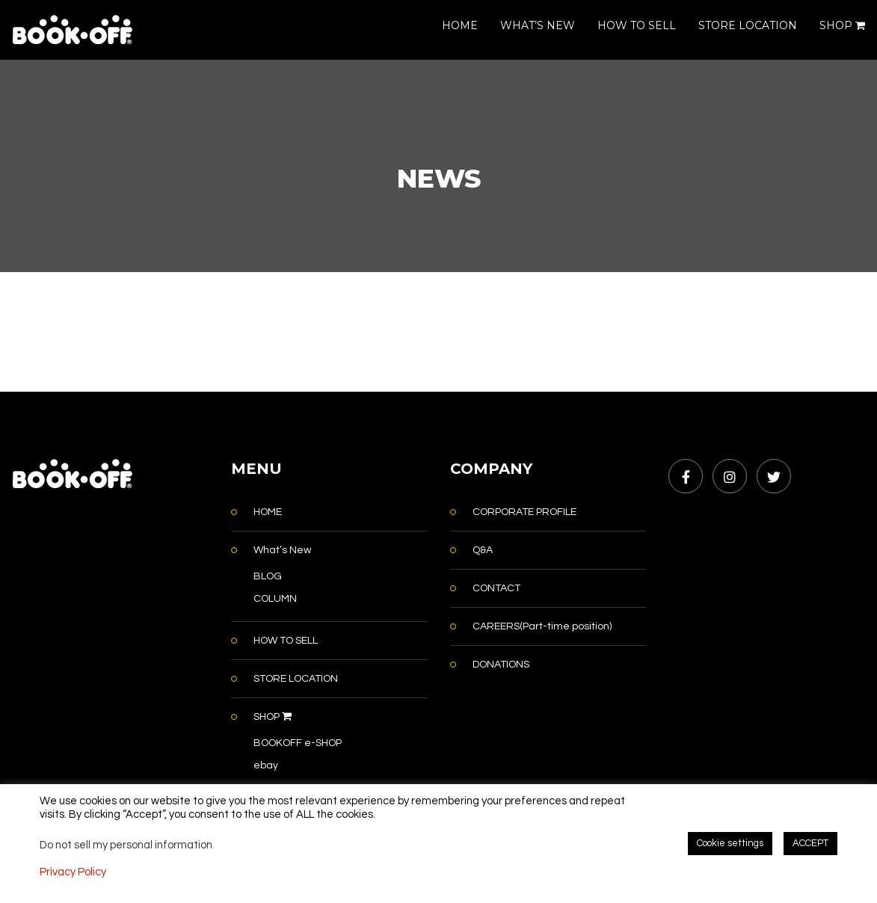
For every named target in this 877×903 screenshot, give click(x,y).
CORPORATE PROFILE (524, 512)
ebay (265, 765)
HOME (460, 25)
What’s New (282, 550)
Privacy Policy (73, 872)
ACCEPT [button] (810, 843)
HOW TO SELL (636, 25)
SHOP (842, 25)
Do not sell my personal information (126, 845)
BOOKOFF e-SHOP (297, 743)
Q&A (483, 550)
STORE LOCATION (747, 25)
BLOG (267, 576)
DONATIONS (501, 664)
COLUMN (275, 599)
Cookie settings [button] (730, 843)
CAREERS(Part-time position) (542, 626)
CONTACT (496, 588)
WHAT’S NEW (537, 25)
